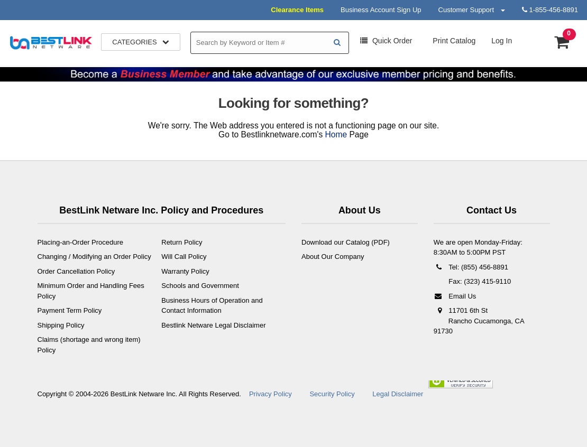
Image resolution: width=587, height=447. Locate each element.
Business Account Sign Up (381, 10)
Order (386, 40)
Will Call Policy (183, 256)
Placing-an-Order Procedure (81, 242)
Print (452, 40)
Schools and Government (200, 286)
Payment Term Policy (70, 310)
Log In (501, 40)
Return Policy (181, 242)
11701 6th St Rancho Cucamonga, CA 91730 (479, 320)
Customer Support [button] (471, 10)
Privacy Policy (270, 394)
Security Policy (331, 394)
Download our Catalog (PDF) (345, 242)
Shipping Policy (61, 325)
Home (336, 134)
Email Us (455, 296)
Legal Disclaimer (397, 394)
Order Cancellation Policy (76, 271)
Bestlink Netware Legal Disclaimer (213, 325)
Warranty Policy (185, 271)
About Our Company (332, 256)
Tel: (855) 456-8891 (471, 267)
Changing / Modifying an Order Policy (94, 256)
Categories (140, 42)
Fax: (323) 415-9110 (479, 281)
